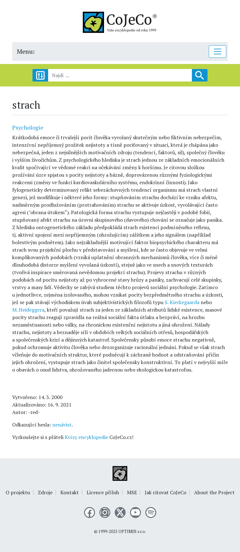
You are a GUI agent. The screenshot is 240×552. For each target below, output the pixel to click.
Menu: (26, 51)
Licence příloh (103, 492)
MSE (132, 492)
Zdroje (45, 492)
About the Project (214, 492)
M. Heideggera (28, 309)
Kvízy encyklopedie (86, 437)
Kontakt (69, 492)
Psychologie (27, 127)
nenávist (62, 424)
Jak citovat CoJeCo (165, 492)
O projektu (18, 492)
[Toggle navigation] (217, 51)
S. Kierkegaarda (182, 302)
